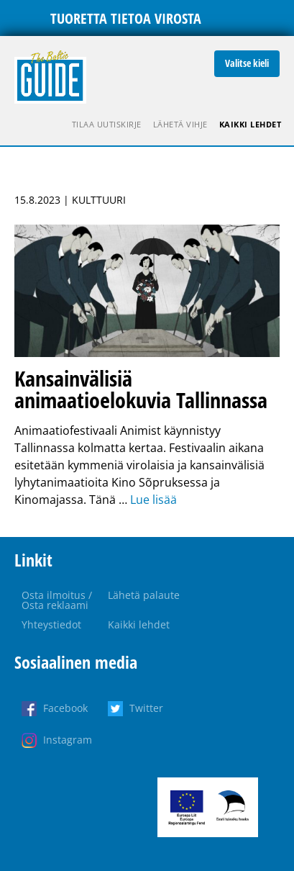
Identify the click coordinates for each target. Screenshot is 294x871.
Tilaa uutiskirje (107, 124)
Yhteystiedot (51, 624)
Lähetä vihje (180, 124)
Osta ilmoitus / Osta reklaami (57, 600)
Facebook (65, 708)
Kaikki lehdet (250, 124)
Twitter (146, 708)
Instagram (67, 739)
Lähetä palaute (144, 595)
